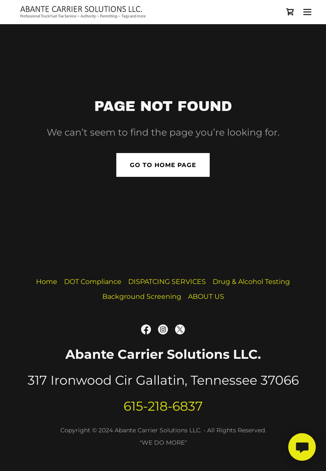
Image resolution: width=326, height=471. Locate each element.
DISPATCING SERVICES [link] (167, 282)
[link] (83, 11)
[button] (307, 11)
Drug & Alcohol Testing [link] (251, 282)
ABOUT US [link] (206, 296)
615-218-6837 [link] (163, 406)
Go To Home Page (163, 165)
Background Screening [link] (141, 296)
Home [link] (46, 282)
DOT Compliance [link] (92, 282)
